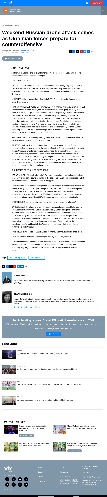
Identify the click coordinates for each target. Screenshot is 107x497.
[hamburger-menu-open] (5, 3)
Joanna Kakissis (27, 51)
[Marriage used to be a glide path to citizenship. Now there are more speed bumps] (9, 369)
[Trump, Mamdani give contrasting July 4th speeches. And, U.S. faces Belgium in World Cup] (11, 429)
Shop (62, 467)
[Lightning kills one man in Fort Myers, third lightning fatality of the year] (9, 354)
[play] (5, 10)
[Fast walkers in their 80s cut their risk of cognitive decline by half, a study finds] (59, 446)
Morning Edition (36, 258)
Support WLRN (53, 333)
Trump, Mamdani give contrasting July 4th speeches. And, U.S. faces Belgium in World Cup (34, 428)
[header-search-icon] (87, 3)
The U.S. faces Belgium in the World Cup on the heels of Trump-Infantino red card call (49, 384)
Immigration (21, 366)
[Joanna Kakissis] (7, 297)
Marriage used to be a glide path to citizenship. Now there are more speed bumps (47, 369)
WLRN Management (89, 485)
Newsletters (64, 472)
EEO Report (86, 473)
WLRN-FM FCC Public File (69, 482)
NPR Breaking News (10, 25)
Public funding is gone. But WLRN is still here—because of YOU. (53, 320)
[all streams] (104, 10)
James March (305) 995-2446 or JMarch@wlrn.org (92, 481)
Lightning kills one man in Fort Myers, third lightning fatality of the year (43, 353)
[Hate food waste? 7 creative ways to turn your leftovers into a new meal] (11, 446)
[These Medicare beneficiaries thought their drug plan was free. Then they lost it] (59, 429)
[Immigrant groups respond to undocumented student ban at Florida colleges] (9, 400)
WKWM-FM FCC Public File (69, 483)
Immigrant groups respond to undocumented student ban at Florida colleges (45, 400)
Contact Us (41, 472)
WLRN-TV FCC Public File (69, 480)
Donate (40, 477)
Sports (19, 381)
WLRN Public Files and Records (90, 467)
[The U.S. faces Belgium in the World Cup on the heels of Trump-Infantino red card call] (9, 385)
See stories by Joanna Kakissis (27, 307)
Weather (20, 350)
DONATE (98, 3)
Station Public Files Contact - (91, 477)
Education (20, 397)
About (40, 467)
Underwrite (41, 481)
